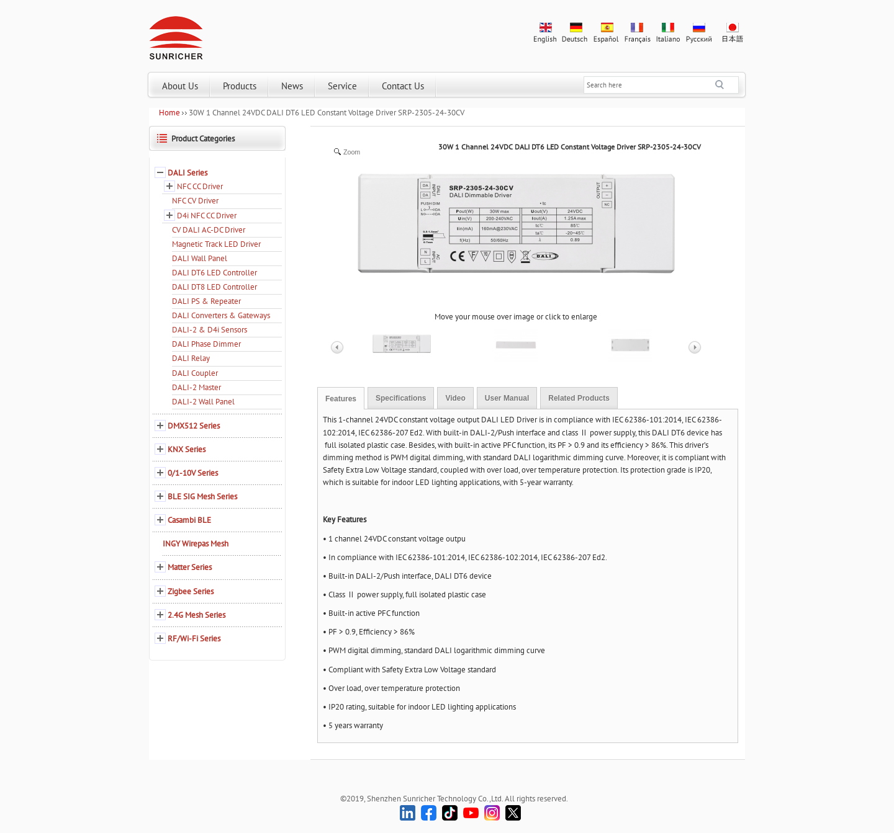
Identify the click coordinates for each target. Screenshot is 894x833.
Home (169, 112)
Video (455, 398)
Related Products (579, 398)
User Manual (507, 398)
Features (340, 398)
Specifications (401, 398)
